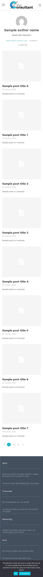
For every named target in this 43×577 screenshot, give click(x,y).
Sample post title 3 (15, 232)
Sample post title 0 (15, 86)
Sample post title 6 (15, 379)
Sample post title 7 (15, 428)
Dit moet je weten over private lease (17, 551)
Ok (16, 573)
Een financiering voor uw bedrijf (15, 502)
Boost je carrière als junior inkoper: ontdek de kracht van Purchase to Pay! (20, 475)
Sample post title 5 (15, 330)
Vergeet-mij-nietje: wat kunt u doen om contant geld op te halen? (18, 531)
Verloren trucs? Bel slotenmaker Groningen (20, 483)
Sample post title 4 (15, 281)
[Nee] (40, 568)
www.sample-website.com (16, 41)
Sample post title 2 (15, 183)
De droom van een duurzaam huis (16, 558)
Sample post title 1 (15, 135)
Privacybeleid (24, 573)
